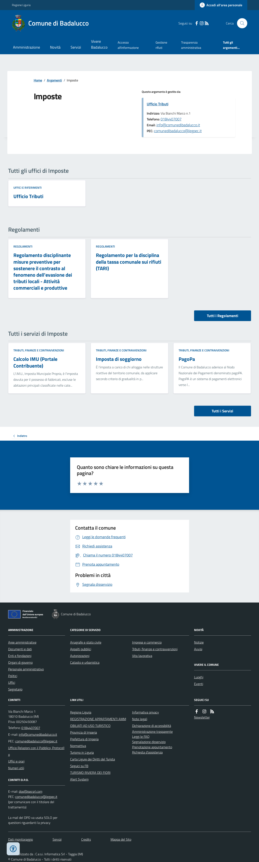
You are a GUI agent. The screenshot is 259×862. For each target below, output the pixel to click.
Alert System (79, 779)
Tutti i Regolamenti (222, 316)
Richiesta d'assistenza (147, 752)
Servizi (76, 47)
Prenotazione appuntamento (152, 747)
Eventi (198, 683)
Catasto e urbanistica (84, 662)
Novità (55, 47)
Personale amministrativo (26, 669)
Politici (12, 675)
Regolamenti (22, 246)
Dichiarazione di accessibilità (151, 725)
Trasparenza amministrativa (191, 45)
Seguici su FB (79, 765)
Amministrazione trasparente (152, 731)
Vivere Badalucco (99, 44)
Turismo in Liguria (82, 752)
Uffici (11, 682)
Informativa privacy (145, 712)
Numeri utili (16, 767)
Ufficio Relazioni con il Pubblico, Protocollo (36, 751)
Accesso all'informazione (128, 45)
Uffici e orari (16, 761)
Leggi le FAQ (140, 736)
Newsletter (202, 717)
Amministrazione (26, 47)
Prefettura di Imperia (84, 739)
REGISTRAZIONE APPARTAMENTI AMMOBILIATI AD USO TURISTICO (98, 722)
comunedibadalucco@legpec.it (178, 131)
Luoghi (198, 677)
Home (38, 80)
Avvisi (198, 649)
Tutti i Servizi (222, 411)
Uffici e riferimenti (27, 187)
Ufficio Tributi (157, 104)
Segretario (15, 689)
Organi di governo (20, 662)
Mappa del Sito (121, 839)
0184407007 (171, 119)
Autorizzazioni (79, 655)
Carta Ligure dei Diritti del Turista (92, 759)
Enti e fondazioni (19, 655)
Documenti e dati (20, 649)
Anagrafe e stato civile (85, 642)
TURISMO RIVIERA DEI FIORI (90, 772)
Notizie (199, 642)
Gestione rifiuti (161, 45)
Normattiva (78, 745)
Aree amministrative (22, 642)
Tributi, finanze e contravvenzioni (38, 350)
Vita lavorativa (142, 655)
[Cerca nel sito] (240, 23)
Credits (86, 839)
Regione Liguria (21, 5)
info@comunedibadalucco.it (178, 125)
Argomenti (54, 80)
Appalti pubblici (80, 649)
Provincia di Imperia (83, 732)
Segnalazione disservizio (149, 741)
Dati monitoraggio (20, 839)
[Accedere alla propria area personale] (221, 5)
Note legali (139, 718)
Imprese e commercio (147, 642)
